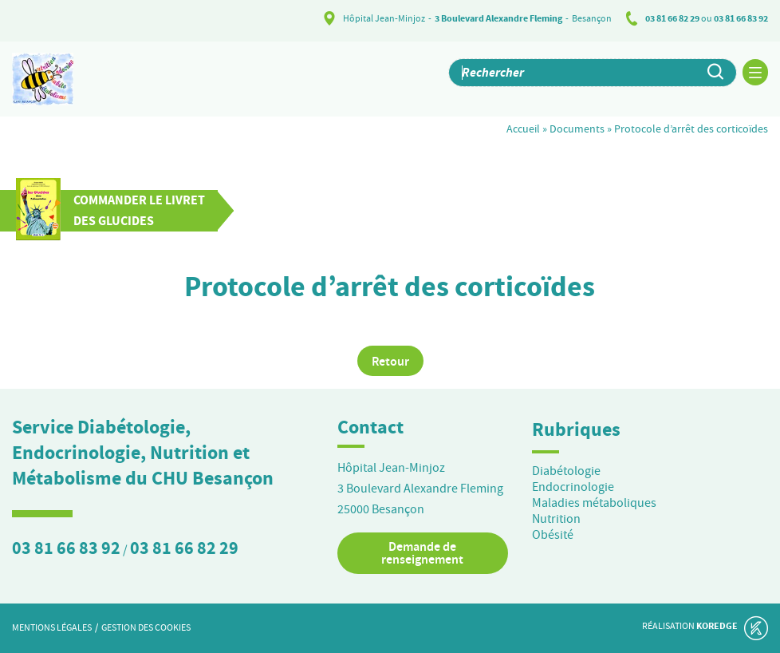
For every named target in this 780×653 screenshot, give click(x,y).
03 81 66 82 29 (672, 18)
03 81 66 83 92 (741, 18)
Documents (577, 128)
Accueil (523, 128)
